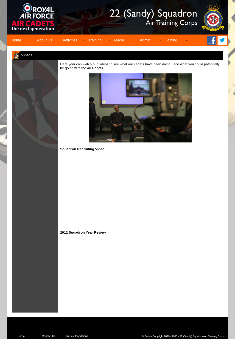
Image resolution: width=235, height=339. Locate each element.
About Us (44, 40)
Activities (70, 40)
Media (119, 40)
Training (94, 40)
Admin (145, 40)
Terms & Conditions (76, 336)
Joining (171, 40)
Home (16, 40)
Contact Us (48, 336)
